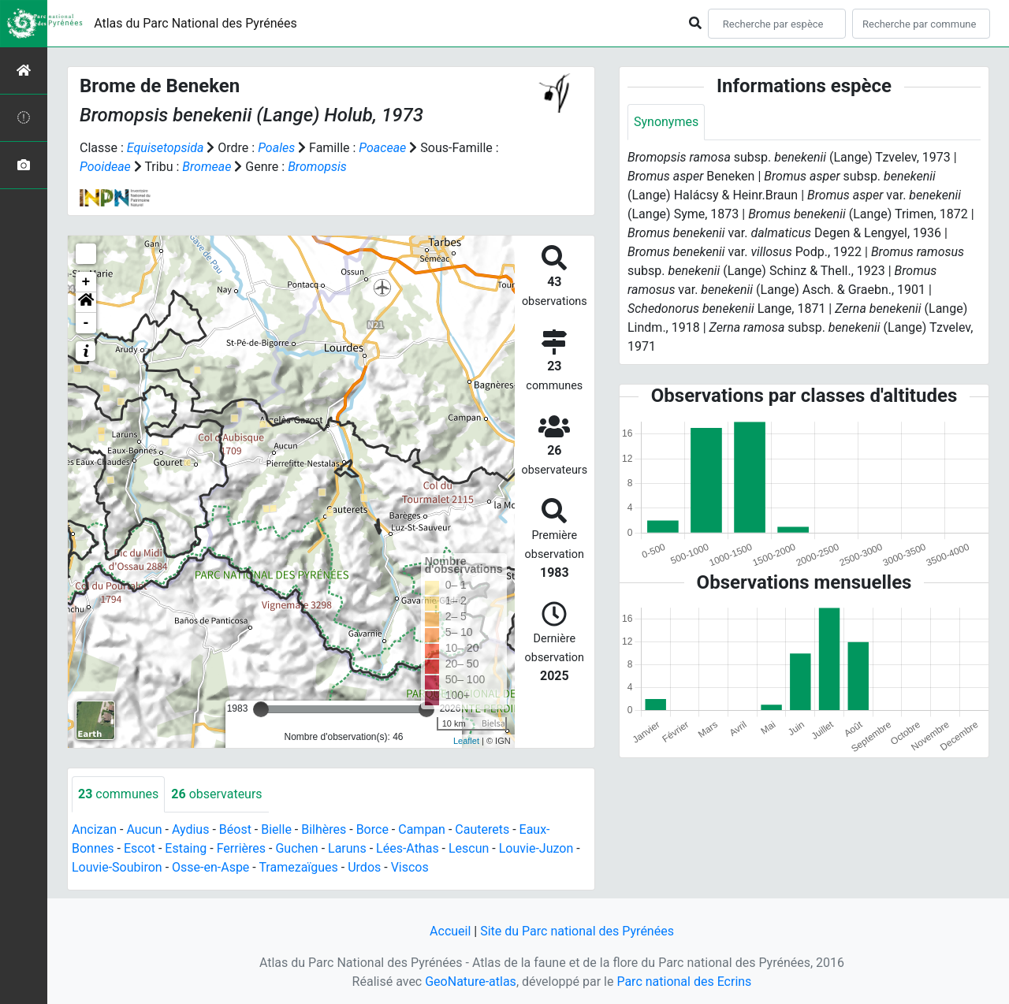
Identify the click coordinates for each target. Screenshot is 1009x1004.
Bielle (276, 829)
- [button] (86, 323)
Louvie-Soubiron (117, 867)
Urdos (364, 867)
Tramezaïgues (298, 867)
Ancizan (94, 829)
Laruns (347, 848)
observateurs (216, 793)
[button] (86, 302)
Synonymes (666, 121)
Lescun (469, 848)
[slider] (261, 709)
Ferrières (241, 848)
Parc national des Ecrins (683, 981)
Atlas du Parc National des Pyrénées (195, 23)
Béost (235, 829)
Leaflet (466, 741)
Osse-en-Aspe (210, 867)
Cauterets (482, 829)
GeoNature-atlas (470, 981)
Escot (139, 848)
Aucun (144, 829)
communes (118, 793)
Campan (421, 829)
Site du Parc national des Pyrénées (577, 931)
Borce (372, 829)
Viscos (410, 867)
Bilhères (323, 829)
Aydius (191, 829)
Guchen (296, 848)
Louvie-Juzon (536, 848)
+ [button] (86, 282)
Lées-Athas (407, 848)
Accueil (450, 931)
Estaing (186, 848)
